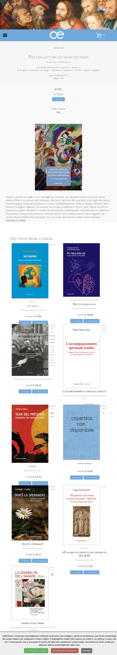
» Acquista (58, 99)
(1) (100, 35)
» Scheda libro (91, 321)
